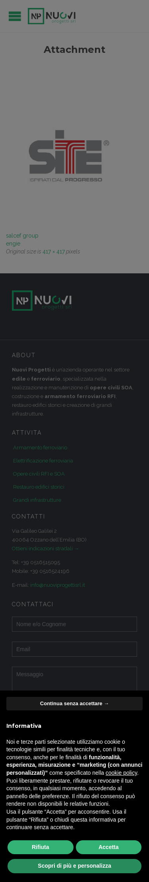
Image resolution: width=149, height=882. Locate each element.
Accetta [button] (109, 847)
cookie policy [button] (121, 773)
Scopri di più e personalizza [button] (74, 866)
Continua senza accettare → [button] (74, 703)
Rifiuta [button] (40, 847)
